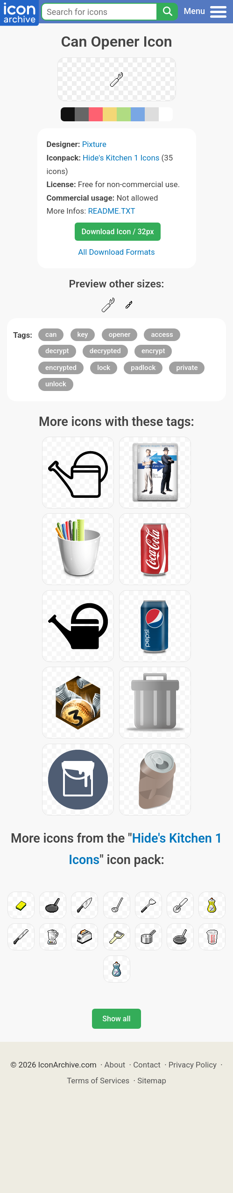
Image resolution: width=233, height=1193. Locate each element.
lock (103, 367)
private (187, 367)
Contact (147, 1064)
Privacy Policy (193, 1064)
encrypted (61, 367)
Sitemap (151, 1080)
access (162, 334)
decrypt (57, 351)
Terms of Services (98, 1080)
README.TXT (111, 211)
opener (120, 334)
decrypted (105, 351)
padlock (143, 367)
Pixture (94, 144)
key (83, 334)
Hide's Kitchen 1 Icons (121, 157)
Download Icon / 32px (117, 231)
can (50, 334)
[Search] (167, 12)
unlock (55, 384)
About (115, 1064)
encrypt (153, 351)
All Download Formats (116, 252)
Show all (116, 1018)
